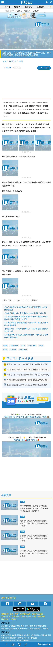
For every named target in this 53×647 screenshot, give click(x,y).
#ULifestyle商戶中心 (8, 640)
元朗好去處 (5, 617)
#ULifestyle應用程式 (8, 638)
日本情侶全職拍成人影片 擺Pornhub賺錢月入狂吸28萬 (25, 313)
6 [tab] (32, 15)
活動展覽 (4, 614)
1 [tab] (22, 15)
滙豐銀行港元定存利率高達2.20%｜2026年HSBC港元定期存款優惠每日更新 (34, 538)
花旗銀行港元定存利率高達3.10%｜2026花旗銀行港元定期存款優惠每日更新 (34, 523)
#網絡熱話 (26, 640)
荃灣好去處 (16, 617)
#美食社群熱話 (17, 635)
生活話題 (12, 61)
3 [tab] (26, 15)
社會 (34, 617)
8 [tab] (28, 18)
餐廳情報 (41, 617)
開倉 (16, 614)
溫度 (5, 350)
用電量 (13, 350)
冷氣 (41, 346)
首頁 (4, 61)
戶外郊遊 (4, 619)
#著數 (19, 640)
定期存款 (35, 11)
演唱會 (7, 7)
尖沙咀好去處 (25, 614)
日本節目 (32, 346)
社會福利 (13, 619)
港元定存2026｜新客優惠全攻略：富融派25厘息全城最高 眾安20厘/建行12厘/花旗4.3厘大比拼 (34, 508)
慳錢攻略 (14, 346)
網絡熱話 (23, 350)
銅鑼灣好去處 (37, 614)
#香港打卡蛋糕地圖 (31, 635)
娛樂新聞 (27, 11)
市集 (11, 614)
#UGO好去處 (6, 635)
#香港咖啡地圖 (45, 635)
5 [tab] (30, 15)
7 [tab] (26, 18)
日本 (23, 346)
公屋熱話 (19, 11)
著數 (5, 346)
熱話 (21, 61)
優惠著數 (16, 7)
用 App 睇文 (45, 68)
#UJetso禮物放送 (30, 638)
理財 (22, 502)
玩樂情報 (28, 7)
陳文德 (8, 68)
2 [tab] (24, 15)
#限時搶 (20, 638)
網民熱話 (4, 626)
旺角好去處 (26, 617)
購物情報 (40, 7)
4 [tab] (28, 15)
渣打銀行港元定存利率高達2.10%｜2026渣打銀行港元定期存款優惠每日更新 (34, 553)
